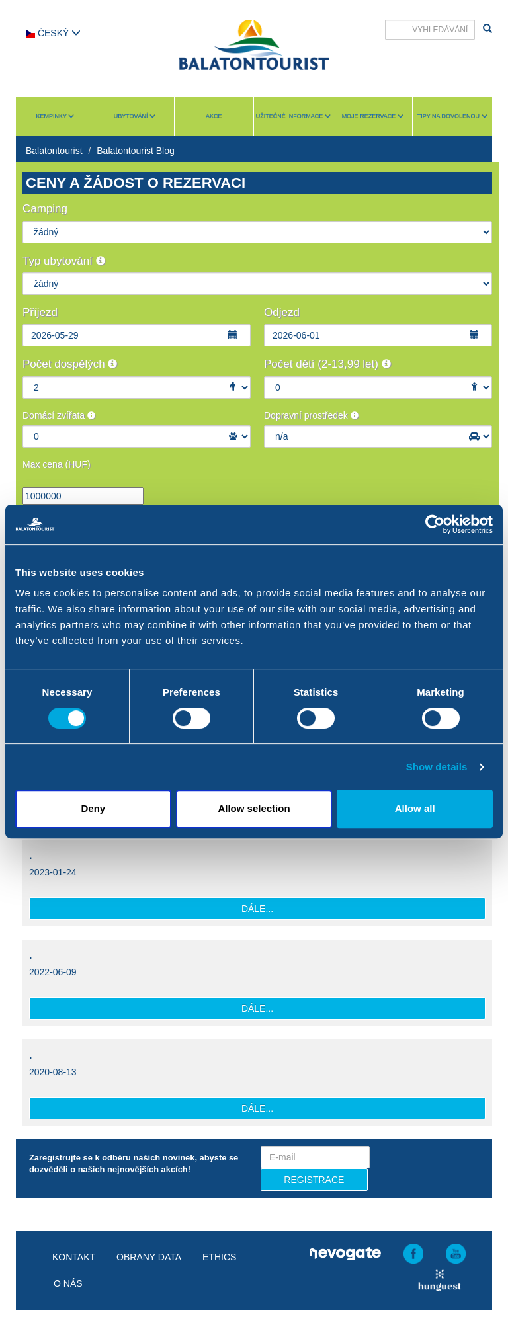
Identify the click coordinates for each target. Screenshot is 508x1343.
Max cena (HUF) (56, 464)
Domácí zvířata (58, 415)
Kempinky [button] (55, 116)
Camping (44, 208)
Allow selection (254, 808)
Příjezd (40, 312)
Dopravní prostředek (311, 415)
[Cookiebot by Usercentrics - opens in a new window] (435, 524)
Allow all (415, 808)
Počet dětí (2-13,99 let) (327, 364)
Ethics (219, 1257)
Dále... (257, 908)
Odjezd (282, 312)
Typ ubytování (63, 261)
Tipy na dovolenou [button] (452, 116)
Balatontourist (54, 150)
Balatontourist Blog (136, 150)
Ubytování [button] (134, 116)
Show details (437, 766)
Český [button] (53, 33)
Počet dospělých (69, 364)
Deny (93, 808)
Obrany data (148, 1257)
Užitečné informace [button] (293, 116)
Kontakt (73, 1257)
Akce (214, 116)
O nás (68, 1283)
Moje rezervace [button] (372, 116)
